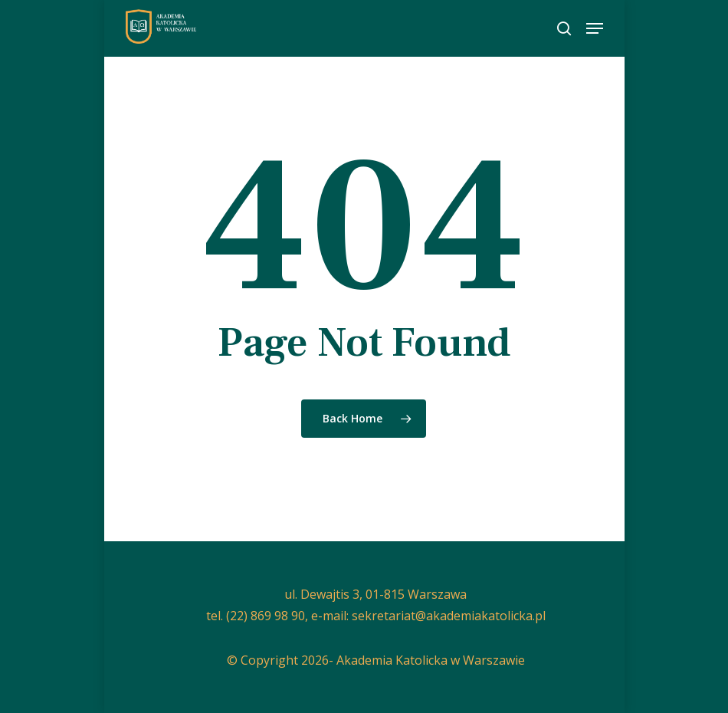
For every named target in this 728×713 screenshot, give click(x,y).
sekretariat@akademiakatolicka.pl (449, 615)
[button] (594, 28)
